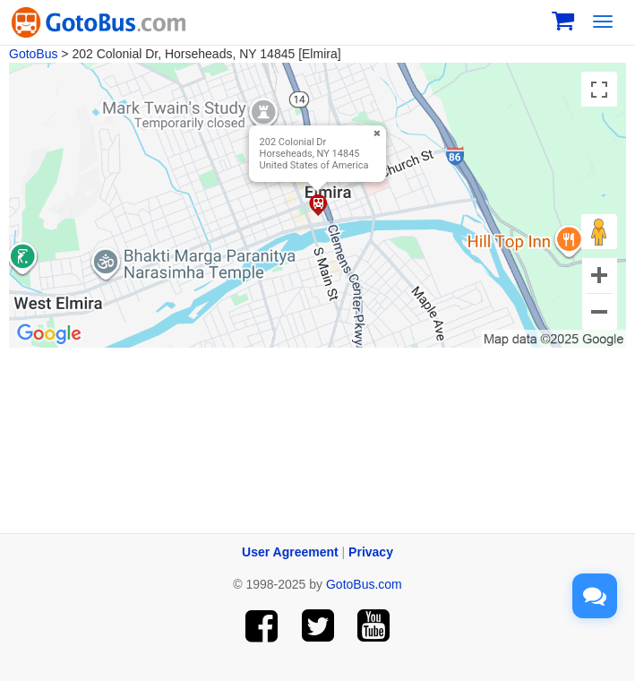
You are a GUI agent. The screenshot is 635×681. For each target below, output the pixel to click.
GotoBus (33, 54)
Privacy (370, 552)
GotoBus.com (364, 584)
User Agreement (290, 552)
